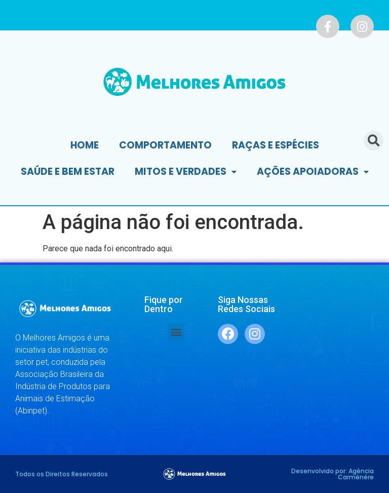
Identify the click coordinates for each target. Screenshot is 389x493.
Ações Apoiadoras (313, 172)
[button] (176, 332)
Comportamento (165, 145)
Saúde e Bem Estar (67, 171)
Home (84, 145)
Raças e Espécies (275, 145)
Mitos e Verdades (186, 172)
